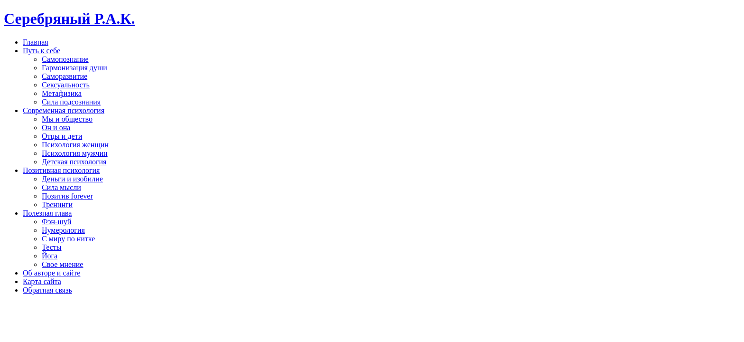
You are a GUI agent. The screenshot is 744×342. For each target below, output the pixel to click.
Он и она (56, 128)
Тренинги (57, 204)
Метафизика (62, 93)
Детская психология (74, 162)
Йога (49, 256)
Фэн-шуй (56, 222)
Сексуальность (66, 85)
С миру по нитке (68, 239)
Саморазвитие (64, 76)
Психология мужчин (75, 153)
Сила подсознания (71, 102)
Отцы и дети (62, 136)
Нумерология (63, 230)
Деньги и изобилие (72, 179)
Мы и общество (67, 119)
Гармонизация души (74, 68)
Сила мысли (61, 187)
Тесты (52, 247)
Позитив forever (67, 196)
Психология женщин (75, 145)
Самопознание (65, 59)
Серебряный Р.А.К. (69, 18)
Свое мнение (62, 264)
